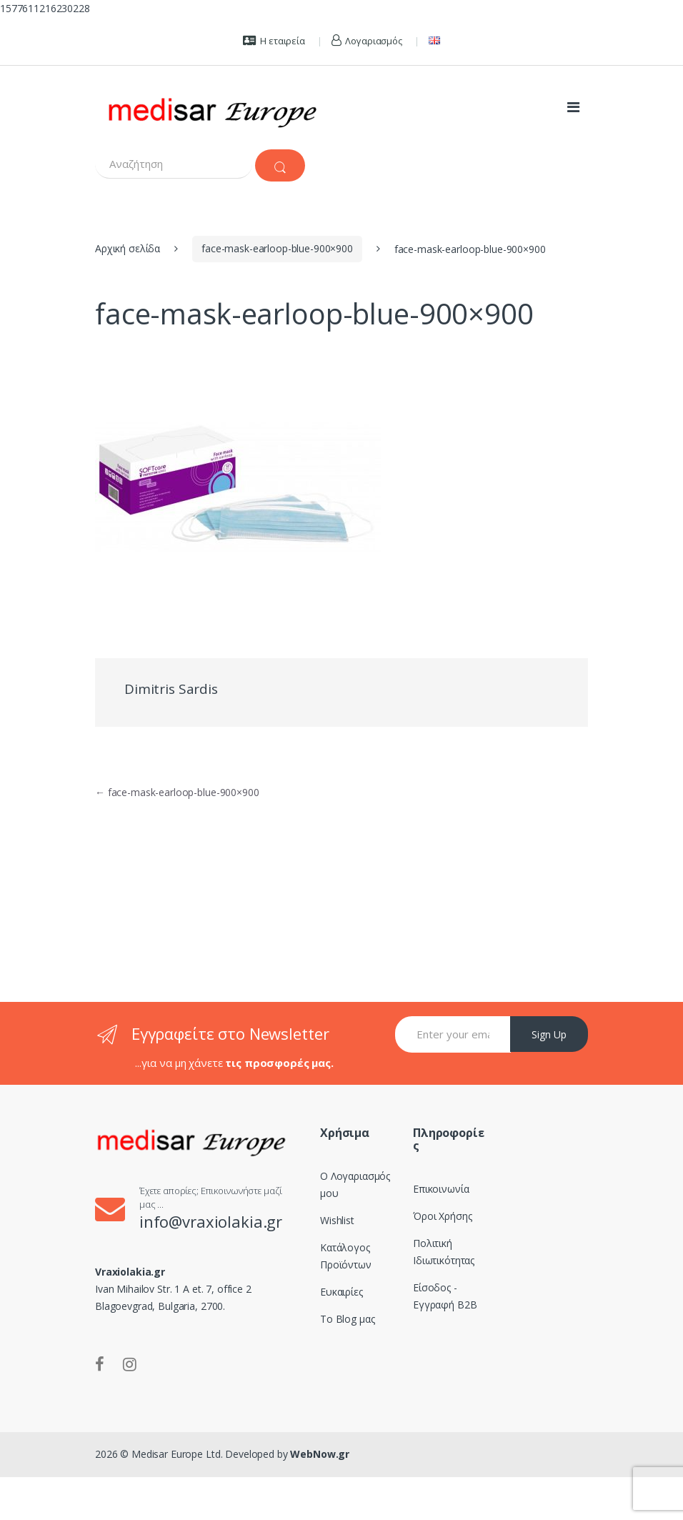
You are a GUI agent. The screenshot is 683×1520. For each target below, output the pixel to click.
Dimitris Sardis (171, 689)
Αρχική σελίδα (127, 248)
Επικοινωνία (441, 1189)
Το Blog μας (347, 1319)
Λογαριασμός (366, 40)
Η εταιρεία (273, 40)
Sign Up (549, 1034)
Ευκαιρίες (341, 1291)
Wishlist (337, 1220)
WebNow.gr (319, 1454)
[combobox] (173, 164)
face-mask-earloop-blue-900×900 (277, 248)
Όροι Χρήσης (442, 1216)
